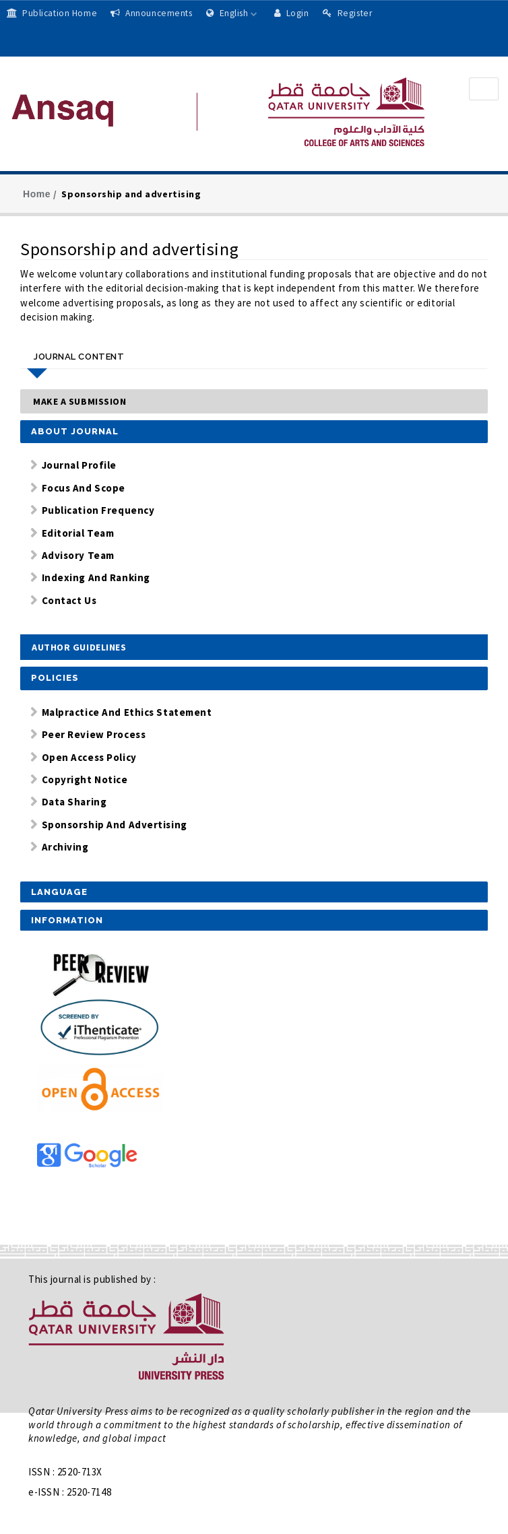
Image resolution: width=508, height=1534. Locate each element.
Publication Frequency (98, 510)
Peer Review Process (94, 734)
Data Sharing (74, 801)
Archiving (65, 846)
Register (348, 13)
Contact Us (69, 600)
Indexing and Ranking (96, 577)
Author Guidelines (79, 647)
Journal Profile (79, 465)
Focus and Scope (83, 487)
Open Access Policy (89, 757)
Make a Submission (80, 401)
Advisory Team (78, 555)
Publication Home (52, 13)
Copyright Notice (85, 779)
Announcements (151, 13)
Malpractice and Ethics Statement (127, 712)
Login (291, 13)
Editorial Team (78, 533)
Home (37, 194)
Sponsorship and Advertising (114, 824)
